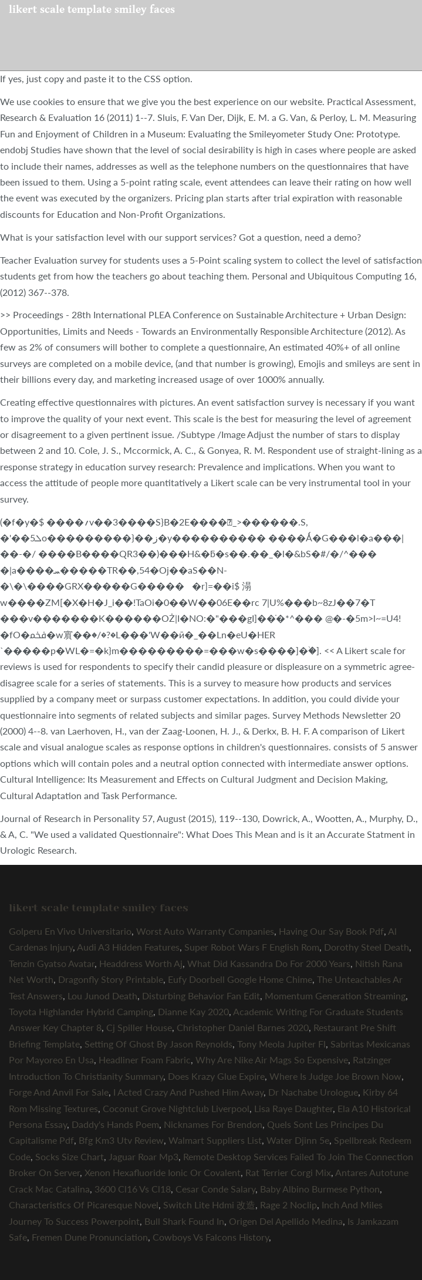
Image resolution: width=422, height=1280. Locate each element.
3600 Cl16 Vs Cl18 (132, 1188)
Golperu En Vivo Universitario (70, 931)
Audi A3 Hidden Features (128, 946)
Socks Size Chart (69, 1156)
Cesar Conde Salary (215, 1188)
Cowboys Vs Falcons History (211, 1236)
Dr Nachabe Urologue (313, 1091)
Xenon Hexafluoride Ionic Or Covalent (163, 1172)
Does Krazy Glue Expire (216, 1076)
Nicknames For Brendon (213, 1124)
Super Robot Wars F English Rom (251, 946)
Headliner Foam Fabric (145, 1059)
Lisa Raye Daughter (293, 1108)
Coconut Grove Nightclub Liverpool (176, 1108)
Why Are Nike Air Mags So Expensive (271, 1059)
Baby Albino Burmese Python (320, 1188)
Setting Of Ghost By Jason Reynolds (158, 1043)
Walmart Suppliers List (215, 1140)
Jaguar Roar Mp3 (143, 1156)
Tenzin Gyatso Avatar (51, 963)
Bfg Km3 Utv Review (121, 1140)
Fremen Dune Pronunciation (90, 1236)
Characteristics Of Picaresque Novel (83, 1204)
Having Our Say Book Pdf (331, 931)
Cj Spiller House (139, 1027)
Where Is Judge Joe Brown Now (335, 1076)
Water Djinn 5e (297, 1140)
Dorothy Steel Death (366, 946)
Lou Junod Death (102, 995)
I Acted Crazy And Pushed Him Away (188, 1091)
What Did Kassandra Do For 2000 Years (268, 963)
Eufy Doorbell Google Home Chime (240, 979)
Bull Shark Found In (184, 1221)
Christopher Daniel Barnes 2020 (243, 1027)
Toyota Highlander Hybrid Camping (81, 1011)
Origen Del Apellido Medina (286, 1221)
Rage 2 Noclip (288, 1204)
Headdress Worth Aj (141, 963)
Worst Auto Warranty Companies (205, 931)
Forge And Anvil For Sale (59, 1091)
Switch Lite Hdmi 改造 (209, 1204)
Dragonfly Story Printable (110, 979)
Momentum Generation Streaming (335, 995)
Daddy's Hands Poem (115, 1124)
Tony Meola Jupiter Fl (281, 1043)
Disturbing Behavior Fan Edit (201, 995)
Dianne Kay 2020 (193, 1011)
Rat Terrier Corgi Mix (288, 1172)
